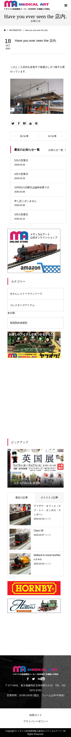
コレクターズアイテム (22, 305)
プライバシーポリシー (35, 721)
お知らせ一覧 (55, 149)
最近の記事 (21, 497)
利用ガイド (35, 715)
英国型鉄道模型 (18, 322)
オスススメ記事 (49, 497)
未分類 (11, 312)
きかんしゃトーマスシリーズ (26, 293)
